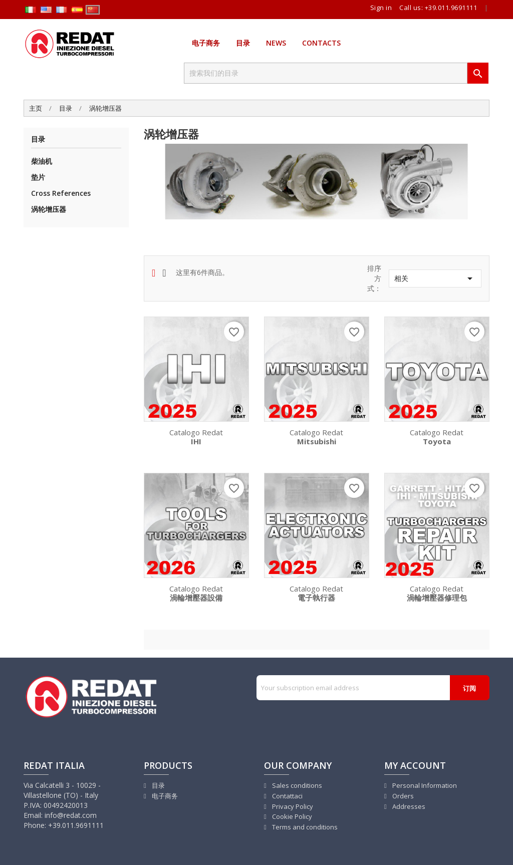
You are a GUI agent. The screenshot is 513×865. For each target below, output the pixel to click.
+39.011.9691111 (451, 7)
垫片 (38, 177)
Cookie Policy (291, 816)
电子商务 (206, 43)
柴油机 (41, 161)
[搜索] (325, 73)
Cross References (61, 193)
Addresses (408, 806)
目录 (243, 43)
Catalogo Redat (196, 436)
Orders (402, 795)
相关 (435, 278)
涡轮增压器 (48, 209)
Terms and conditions (304, 826)
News (276, 43)
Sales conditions (296, 785)
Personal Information (424, 785)
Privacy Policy (292, 806)
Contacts (321, 43)
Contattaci (287, 795)
